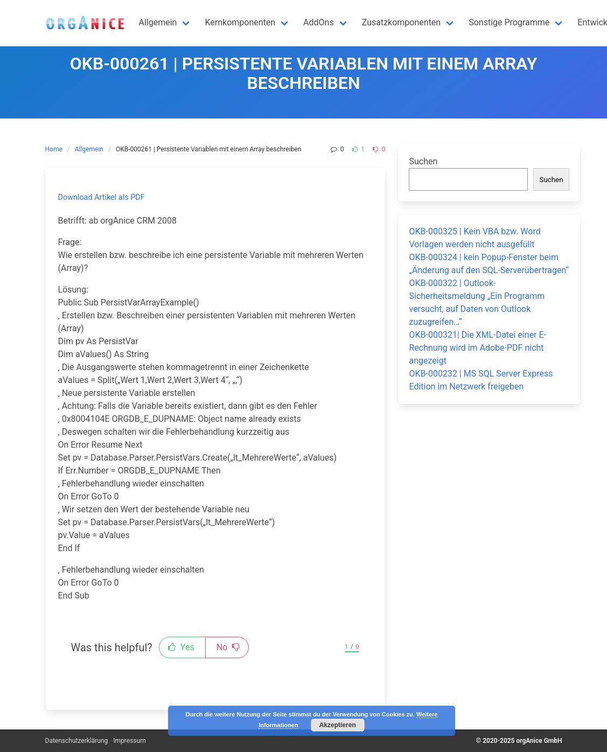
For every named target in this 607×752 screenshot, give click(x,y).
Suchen (423, 161)
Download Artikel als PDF (101, 197)
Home (53, 149)
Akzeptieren (337, 725)
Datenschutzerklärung (76, 740)
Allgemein (89, 149)
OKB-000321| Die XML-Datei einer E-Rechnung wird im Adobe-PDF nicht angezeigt (477, 348)
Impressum (129, 740)
